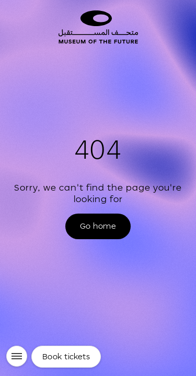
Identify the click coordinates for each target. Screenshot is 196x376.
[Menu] (16, 356)
